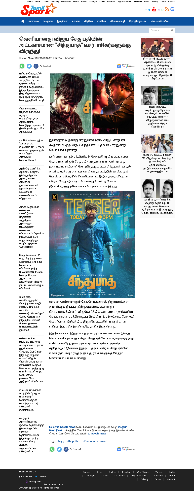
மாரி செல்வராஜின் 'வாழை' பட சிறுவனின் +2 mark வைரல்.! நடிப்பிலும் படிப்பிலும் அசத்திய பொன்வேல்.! (31, 150)
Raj (60, 58)
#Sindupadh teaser (95, 441)
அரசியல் (33, 21)
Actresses (111, 1)
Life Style (93, 1)
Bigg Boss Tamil (124, 1)
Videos (76, 1)
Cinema (29, 1)
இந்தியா (62, 21)
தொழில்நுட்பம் (137, 21)
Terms (163, 1)
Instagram (33, 481)
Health (84, 1)
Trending (55, 1)
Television (137, 1)
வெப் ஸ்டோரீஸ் (159, 21)
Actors (102, 1)
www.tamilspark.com (29, 487)
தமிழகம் (48, 21)
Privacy (155, 1)
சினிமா (101, 21)
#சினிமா (69, 58)
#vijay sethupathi (67, 441)
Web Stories (66, 1)
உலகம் (76, 21)
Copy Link (46, 66)
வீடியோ (88, 21)
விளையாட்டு (117, 21)
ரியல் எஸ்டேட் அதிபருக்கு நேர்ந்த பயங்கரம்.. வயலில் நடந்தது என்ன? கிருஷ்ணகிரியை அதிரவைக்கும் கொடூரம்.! (157, 117)
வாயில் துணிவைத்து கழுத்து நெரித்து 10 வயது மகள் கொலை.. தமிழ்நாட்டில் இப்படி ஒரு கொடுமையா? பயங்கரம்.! (157, 206)
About (146, 1)
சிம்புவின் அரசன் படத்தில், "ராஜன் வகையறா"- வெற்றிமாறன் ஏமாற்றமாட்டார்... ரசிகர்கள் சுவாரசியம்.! (30, 400)
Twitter (40, 476)
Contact (171, 1)
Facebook (25, 476)
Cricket (46, 1)
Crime (37, 1)
